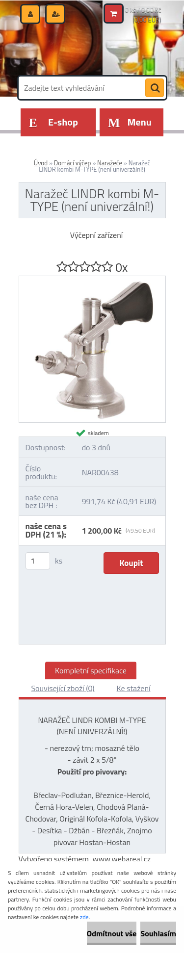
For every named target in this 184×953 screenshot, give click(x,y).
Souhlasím (158, 933)
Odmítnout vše (112, 933)
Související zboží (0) (62, 688)
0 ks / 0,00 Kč (143, 10)
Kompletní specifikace (91, 670)
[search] (154, 88)
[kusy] (38, 560)
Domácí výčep (72, 163)
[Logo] (86, 48)
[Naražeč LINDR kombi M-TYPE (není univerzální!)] (92, 280)
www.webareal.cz (121, 859)
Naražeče (109, 163)
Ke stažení (134, 688)
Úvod (41, 163)
